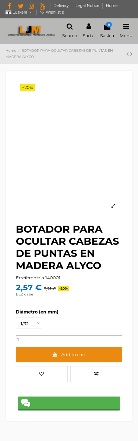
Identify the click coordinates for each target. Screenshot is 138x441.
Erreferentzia (30, 277)
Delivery (61, 5)
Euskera (19, 12)
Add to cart (69, 354)
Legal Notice (87, 5)
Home (112, 5)
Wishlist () (52, 12)
